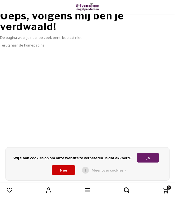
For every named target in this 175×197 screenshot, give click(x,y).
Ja (148, 158)
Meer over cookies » (109, 170)
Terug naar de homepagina (22, 45)
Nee (63, 170)
